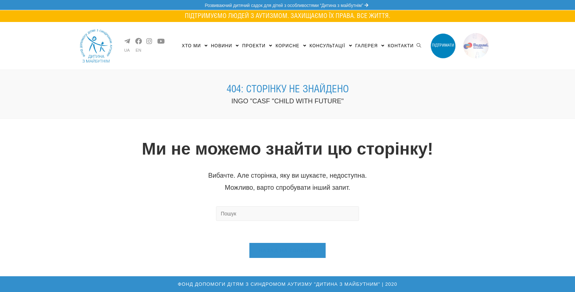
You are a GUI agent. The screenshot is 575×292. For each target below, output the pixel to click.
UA (127, 50)
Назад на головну (287, 250)
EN (138, 50)
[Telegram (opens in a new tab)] (126, 41)
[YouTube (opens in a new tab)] (159, 41)
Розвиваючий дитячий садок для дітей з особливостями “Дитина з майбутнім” (287, 5)
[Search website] (418, 45)
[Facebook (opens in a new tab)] (137, 41)
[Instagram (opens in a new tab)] (148, 41)
